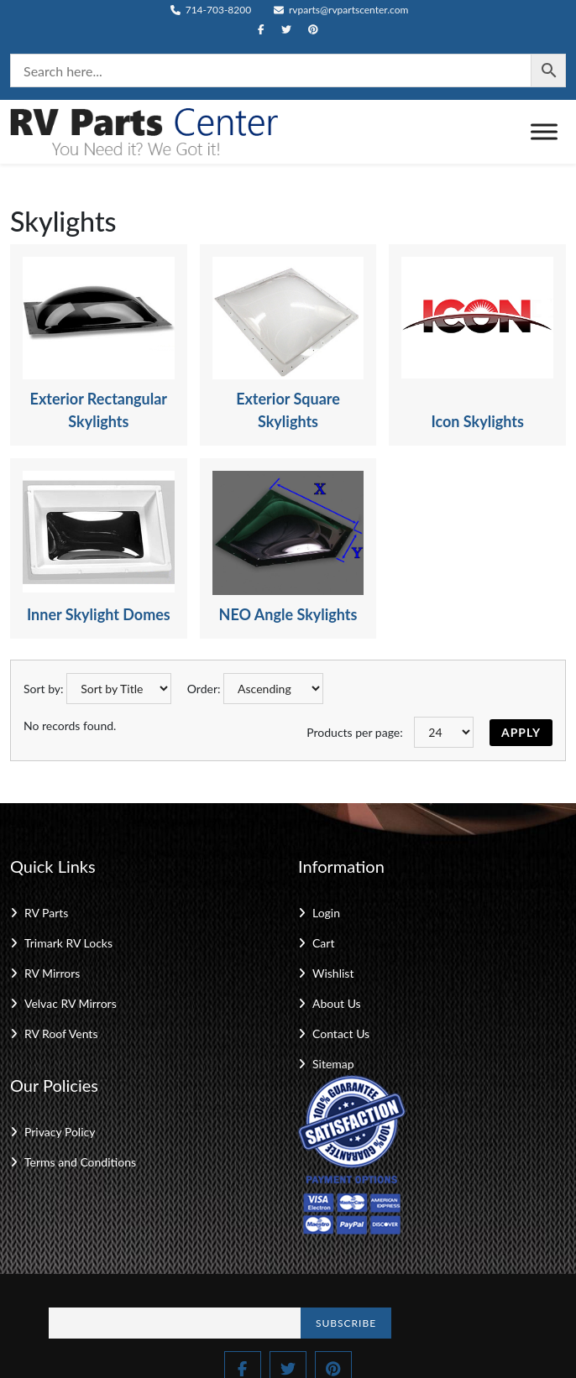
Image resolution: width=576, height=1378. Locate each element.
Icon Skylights (477, 421)
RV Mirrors (52, 973)
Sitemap (333, 1064)
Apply (521, 732)
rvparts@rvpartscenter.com (341, 9)
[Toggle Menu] (544, 131)
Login (326, 913)
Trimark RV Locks (68, 943)
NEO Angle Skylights (288, 614)
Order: (204, 688)
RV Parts (46, 913)
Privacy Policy (59, 1132)
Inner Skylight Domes (98, 614)
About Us (336, 1003)
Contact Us (340, 1033)
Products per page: (354, 732)
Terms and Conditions (80, 1162)
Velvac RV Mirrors (70, 1003)
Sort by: (44, 688)
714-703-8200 (211, 9)
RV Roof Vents (60, 1033)
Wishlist (332, 973)
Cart (323, 943)
